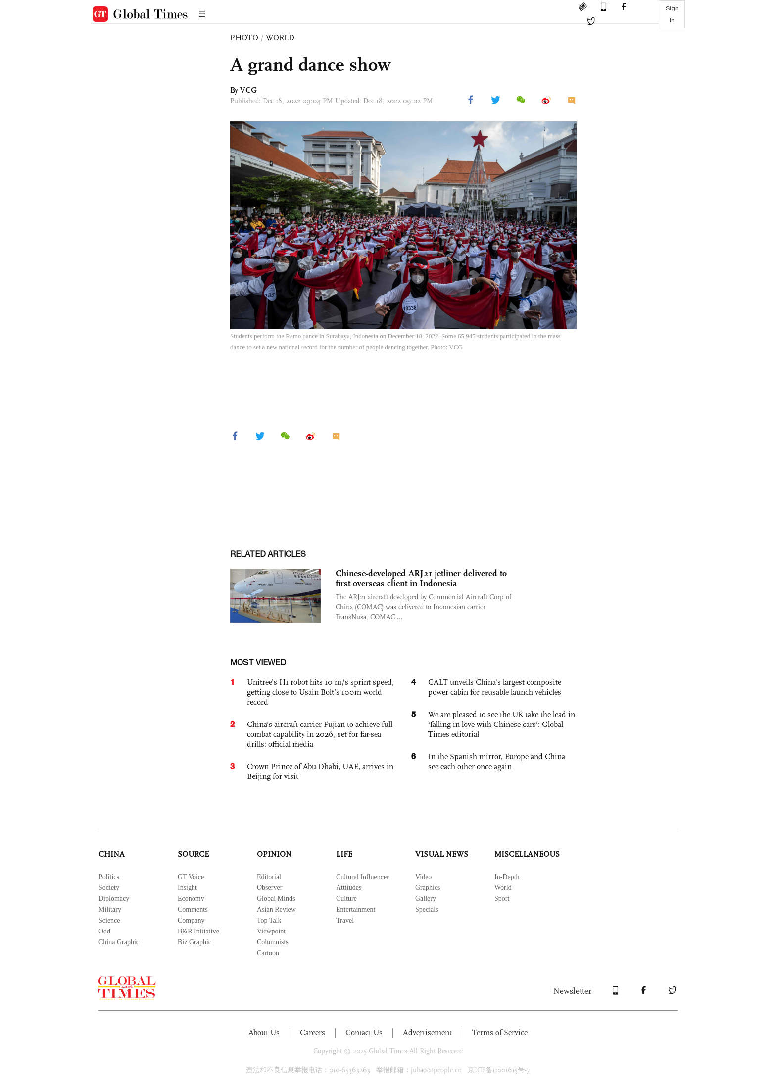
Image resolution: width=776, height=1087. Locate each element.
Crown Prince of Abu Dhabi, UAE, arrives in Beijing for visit (320, 771)
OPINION (274, 854)
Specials (426, 909)
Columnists (273, 942)
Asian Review (276, 909)
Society (108, 887)
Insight (187, 887)
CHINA (111, 854)
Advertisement (427, 1032)
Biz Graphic (194, 942)
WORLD (280, 37)
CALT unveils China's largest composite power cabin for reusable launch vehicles (494, 687)
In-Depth (507, 876)
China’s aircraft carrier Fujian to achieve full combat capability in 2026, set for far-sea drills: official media (319, 734)
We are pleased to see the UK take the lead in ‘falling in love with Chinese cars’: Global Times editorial (501, 724)
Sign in (672, 14)
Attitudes (348, 887)
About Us (264, 1032)
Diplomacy (113, 898)
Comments (193, 909)
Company (191, 920)
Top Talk (269, 920)
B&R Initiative (198, 931)
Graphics (427, 887)
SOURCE (193, 854)
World (503, 887)
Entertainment (355, 909)
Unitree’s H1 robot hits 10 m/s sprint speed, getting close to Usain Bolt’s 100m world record (320, 692)
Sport (501, 898)
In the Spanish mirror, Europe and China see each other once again (496, 761)
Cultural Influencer (362, 876)
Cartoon (268, 953)
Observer (269, 887)
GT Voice (191, 876)
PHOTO (244, 37)
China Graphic (118, 942)
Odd (104, 931)
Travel (345, 920)
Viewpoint (271, 931)
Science (109, 920)
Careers (312, 1032)
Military (109, 909)
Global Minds (276, 898)
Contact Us (364, 1032)
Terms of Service (500, 1032)
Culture (346, 898)
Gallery (425, 898)
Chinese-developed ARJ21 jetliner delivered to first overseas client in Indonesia (421, 578)
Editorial (269, 876)
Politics (108, 876)
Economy (191, 898)
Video (423, 876)
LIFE (344, 854)
